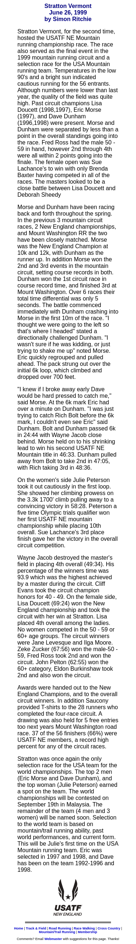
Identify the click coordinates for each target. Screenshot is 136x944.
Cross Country (109, 928)
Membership (87, 932)
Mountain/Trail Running (57, 932)
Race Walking (84, 928)
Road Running (60, 928)
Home (18, 928)
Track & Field (36, 928)
